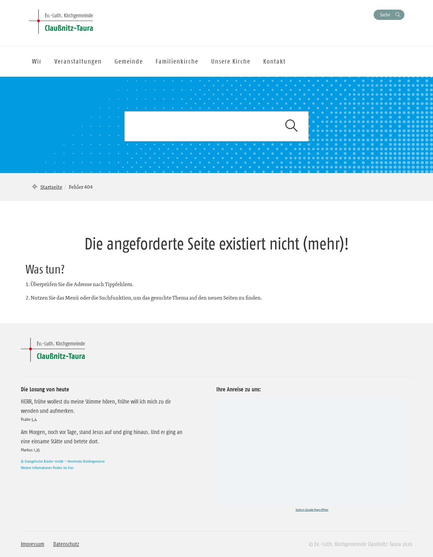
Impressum (32, 544)
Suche (385, 15)
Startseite (51, 186)
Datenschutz (66, 544)
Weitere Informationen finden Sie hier (47, 467)
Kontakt (274, 61)
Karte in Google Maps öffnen (312, 510)
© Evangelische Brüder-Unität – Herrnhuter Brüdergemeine (63, 461)
